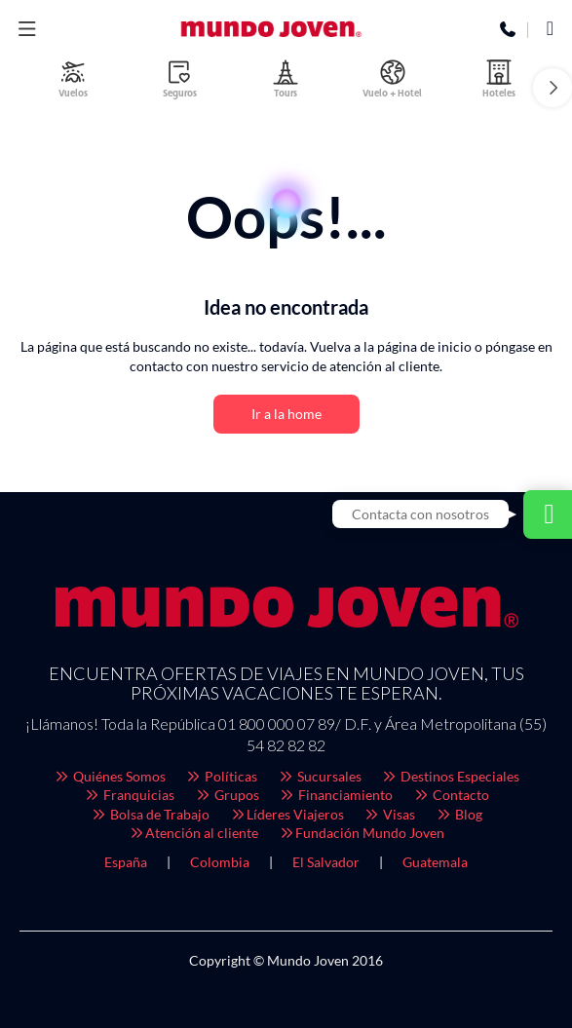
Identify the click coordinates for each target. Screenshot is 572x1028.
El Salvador (326, 862)
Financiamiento (336, 794)
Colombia (219, 862)
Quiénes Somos (109, 776)
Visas (389, 814)
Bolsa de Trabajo (150, 814)
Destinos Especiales (450, 776)
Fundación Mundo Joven (361, 832)
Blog (458, 814)
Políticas (221, 776)
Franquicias (129, 794)
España (125, 862)
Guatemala (435, 862)
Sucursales (319, 776)
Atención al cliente (194, 832)
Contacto (450, 794)
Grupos (226, 794)
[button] (552, 87)
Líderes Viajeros (286, 814)
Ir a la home (286, 413)
